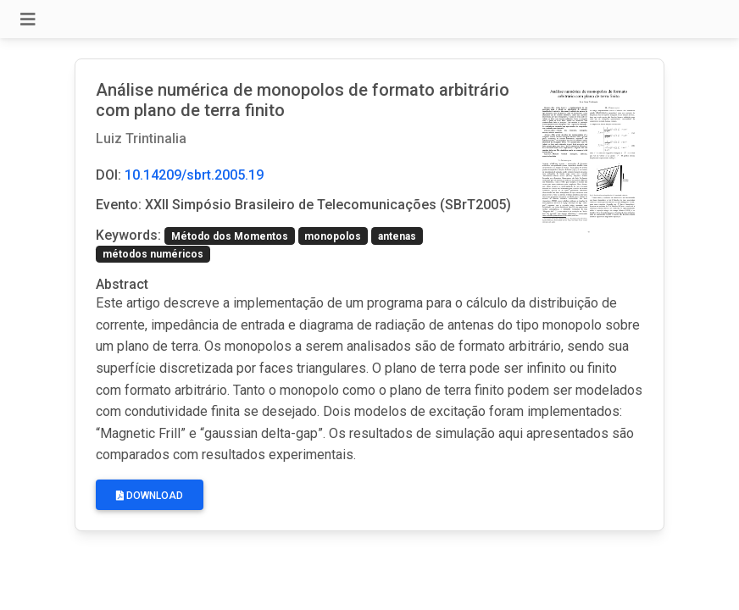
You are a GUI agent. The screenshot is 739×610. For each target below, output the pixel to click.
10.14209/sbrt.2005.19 (194, 175)
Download (149, 496)
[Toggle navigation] (28, 19)
